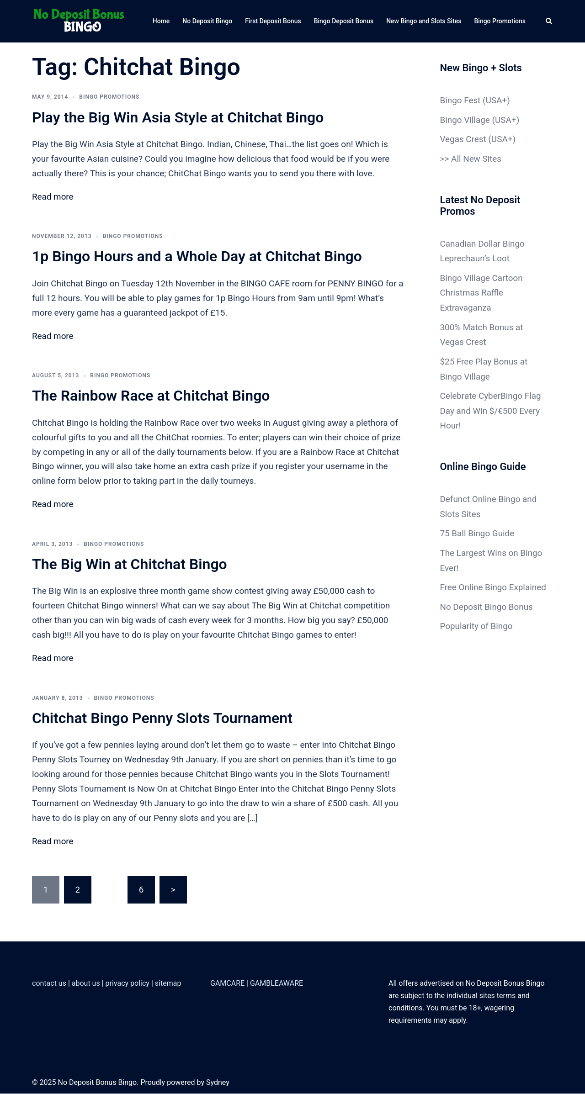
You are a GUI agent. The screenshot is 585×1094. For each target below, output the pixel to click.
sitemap (168, 984)
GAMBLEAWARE (276, 984)
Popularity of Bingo (476, 633)
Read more (53, 197)
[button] (549, 21)
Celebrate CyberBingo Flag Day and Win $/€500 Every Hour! (491, 406)
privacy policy (127, 984)
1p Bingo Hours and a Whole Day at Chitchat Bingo (197, 256)
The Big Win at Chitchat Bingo (129, 564)
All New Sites (476, 158)
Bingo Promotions (500, 21)
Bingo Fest (460, 100)
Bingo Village (465, 119)
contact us (49, 984)
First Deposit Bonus (273, 21)
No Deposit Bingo (207, 21)
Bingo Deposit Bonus (344, 21)
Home (161, 21)
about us (86, 984)
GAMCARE (227, 984)
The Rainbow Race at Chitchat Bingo (151, 396)
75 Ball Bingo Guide (477, 527)
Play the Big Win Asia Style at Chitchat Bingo (178, 117)
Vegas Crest (463, 138)
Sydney (217, 1082)
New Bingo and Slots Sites (423, 21)
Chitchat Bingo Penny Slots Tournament (162, 718)
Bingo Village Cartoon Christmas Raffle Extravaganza (482, 290)
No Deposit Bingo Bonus (487, 614)
